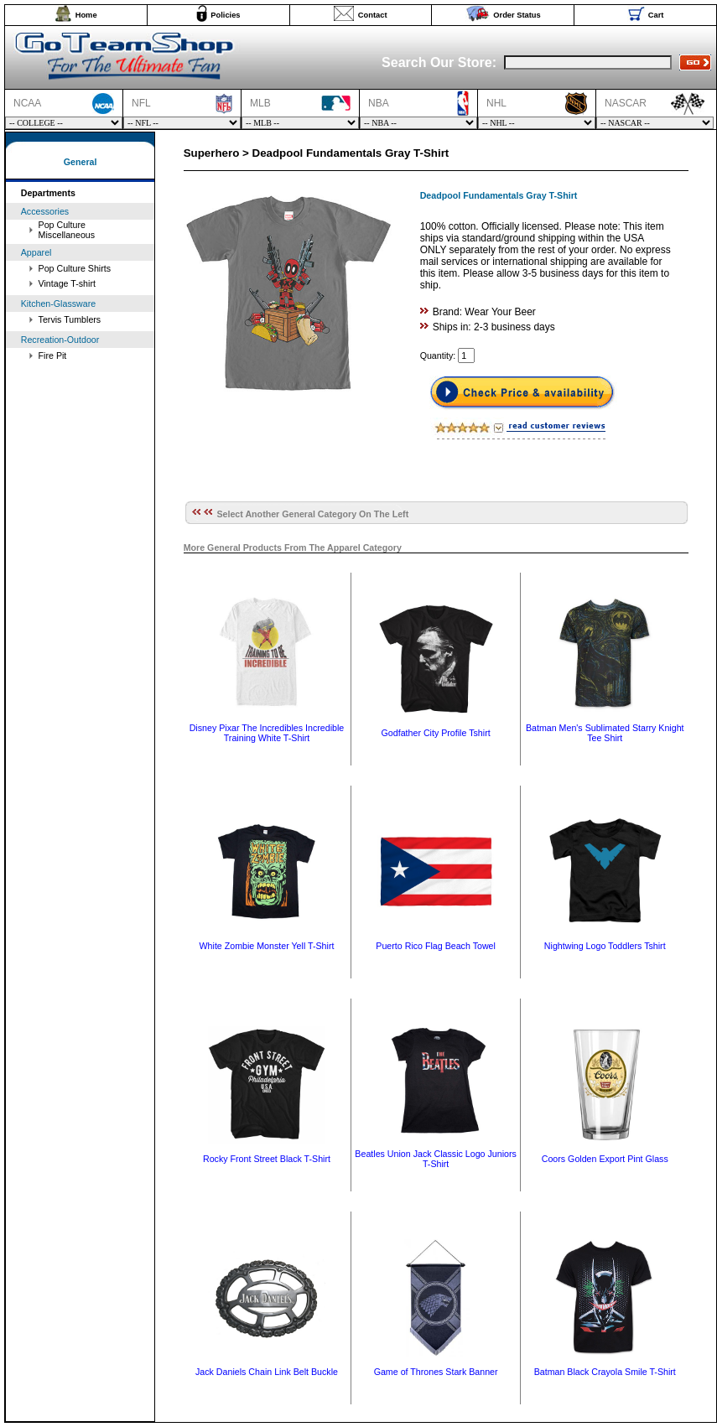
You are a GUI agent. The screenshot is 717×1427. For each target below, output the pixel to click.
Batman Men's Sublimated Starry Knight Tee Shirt (605, 733)
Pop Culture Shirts (75, 268)
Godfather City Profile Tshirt (436, 733)
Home (86, 15)
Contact (372, 15)
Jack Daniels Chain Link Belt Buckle (266, 1372)
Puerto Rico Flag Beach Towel (436, 946)
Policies (225, 15)
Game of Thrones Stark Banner (436, 1372)
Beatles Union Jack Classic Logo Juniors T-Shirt (436, 1159)
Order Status (517, 15)
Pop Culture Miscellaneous (67, 230)
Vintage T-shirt (67, 283)
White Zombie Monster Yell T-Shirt (267, 946)
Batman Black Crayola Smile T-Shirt (605, 1372)
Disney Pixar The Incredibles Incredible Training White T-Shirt (267, 733)
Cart (656, 15)
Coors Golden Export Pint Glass (605, 1159)
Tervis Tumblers (70, 319)
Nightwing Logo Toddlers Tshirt (605, 946)
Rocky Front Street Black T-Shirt (266, 1159)
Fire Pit (53, 355)
